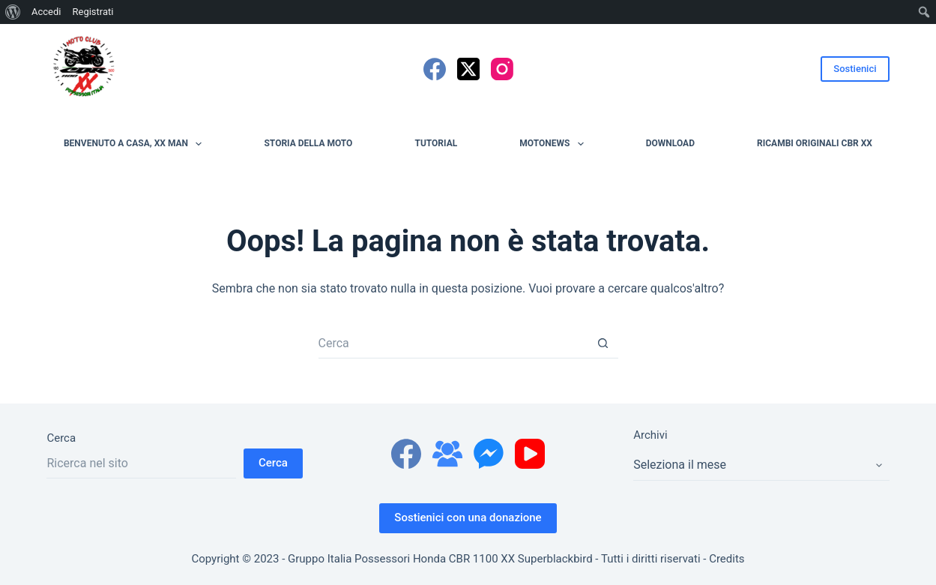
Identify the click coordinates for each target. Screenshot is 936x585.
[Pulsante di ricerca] (603, 343)
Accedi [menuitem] (46, 11)
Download (670, 143)
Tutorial (435, 143)
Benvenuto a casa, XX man (136, 144)
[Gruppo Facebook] (447, 454)
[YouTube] (530, 454)
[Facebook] (434, 69)
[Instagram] (502, 69)
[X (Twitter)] (468, 69)
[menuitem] (13, 12)
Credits (726, 559)
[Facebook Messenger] (489, 454)
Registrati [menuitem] (92, 11)
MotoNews (554, 144)
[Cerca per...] (453, 343)
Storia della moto (308, 143)
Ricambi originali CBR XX (814, 143)
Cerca (61, 438)
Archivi (650, 435)
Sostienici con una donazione (467, 517)
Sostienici (854, 68)
